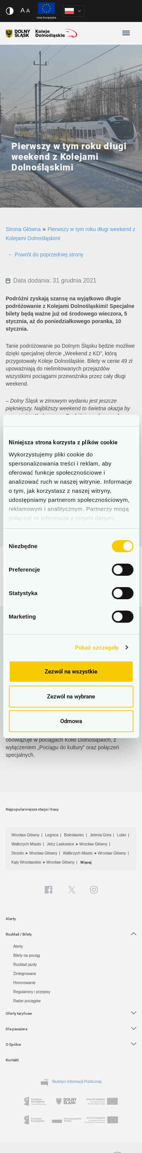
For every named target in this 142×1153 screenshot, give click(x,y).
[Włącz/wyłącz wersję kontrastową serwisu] (10, 11)
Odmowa (71, 721)
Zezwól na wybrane (71, 696)
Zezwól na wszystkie (71, 671)
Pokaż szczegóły (97, 647)
